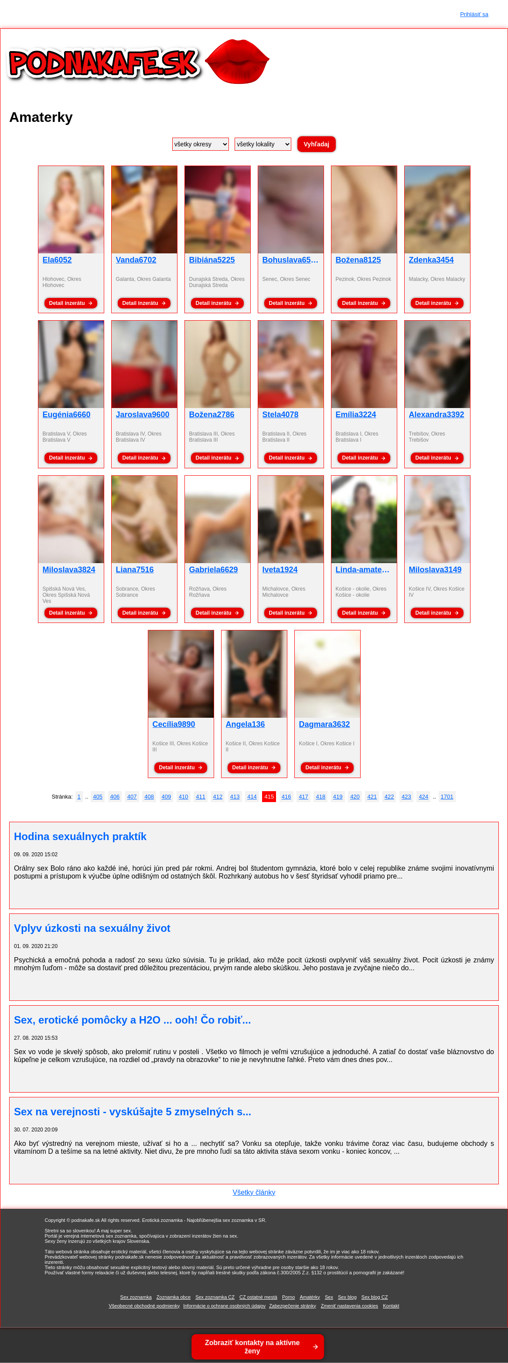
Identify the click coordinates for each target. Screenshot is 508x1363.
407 (132, 796)
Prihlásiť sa (474, 14)
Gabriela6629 (213, 569)
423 (406, 796)
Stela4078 (281, 414)
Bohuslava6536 (291, 260)
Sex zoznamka (136, 1297)
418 (320, 796)
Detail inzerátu (67, 303)
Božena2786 (212, 414)
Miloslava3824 (69, 569)
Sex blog (347, 1297)
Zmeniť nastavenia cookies (349, 1305)
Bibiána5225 (212, 260)
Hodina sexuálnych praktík (80, 836)
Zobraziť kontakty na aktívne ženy (253, 1347)
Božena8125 (358, 260)
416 (286, 796)
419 (338, 796)
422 (389, 796)
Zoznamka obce (174, 1297)
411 (200, 796)
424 (423, 796)
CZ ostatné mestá (258, 1297)
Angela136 (245, 724)
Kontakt (391, 1305)
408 (149, 796)
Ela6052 (57, 260)
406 (115, 796)
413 (235, 796)
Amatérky (310, 1297)
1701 (447, 796)
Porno (288, 1297)
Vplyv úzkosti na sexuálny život (92, 928)
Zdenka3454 (431, 260)
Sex (329, 1297)
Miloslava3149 (435, 569)
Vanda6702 (136, 260)
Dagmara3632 (324, 724)
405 (97, 796)
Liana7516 (135, 569)
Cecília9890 (174, 724)
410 (183, 796)
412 (218, 796)
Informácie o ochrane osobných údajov (224, 1305)
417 (303, 796)
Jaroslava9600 (143, 414)
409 (166, 796)
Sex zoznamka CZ (215, 1297)
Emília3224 (356, 414)
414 (252, 796)
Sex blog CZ (374, 1297)
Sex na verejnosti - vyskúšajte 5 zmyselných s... (132, 1111)
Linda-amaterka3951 (373, 569)
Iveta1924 (280, 569)
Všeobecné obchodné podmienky (144, 1305)
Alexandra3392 (436, 414)
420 (355, 796)
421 (372, 796)
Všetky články (254, 1192)
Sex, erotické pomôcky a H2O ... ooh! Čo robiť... (132, 1020)
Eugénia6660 (67, 414)
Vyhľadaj (317, 144)
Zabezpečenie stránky (292, 1305)
